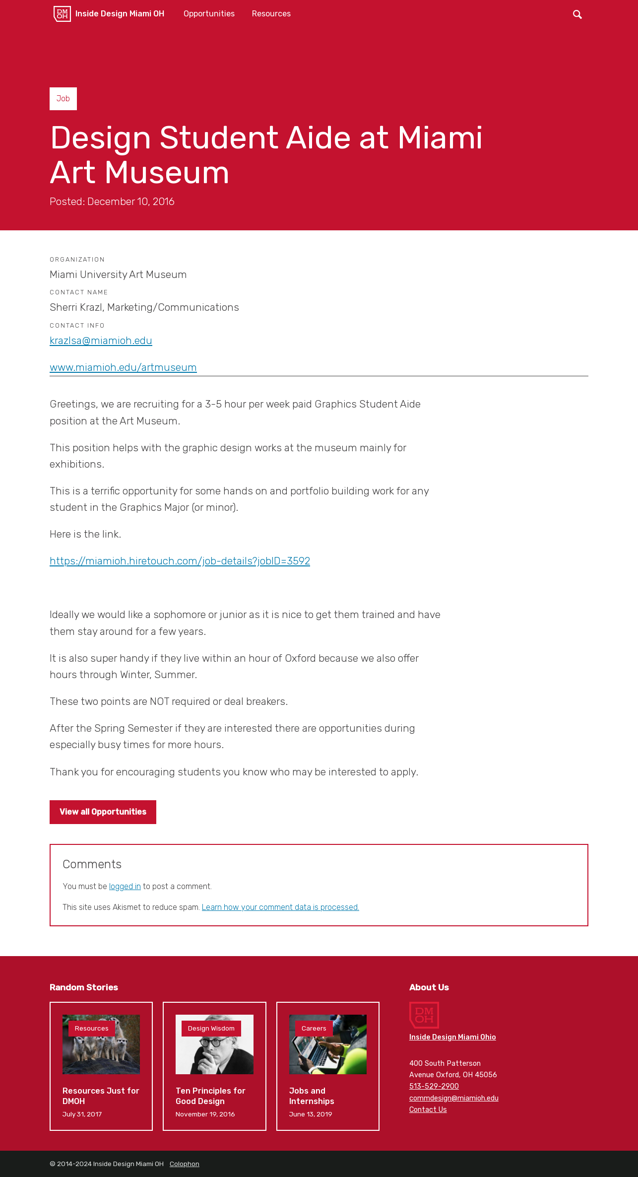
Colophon (184, 1164)
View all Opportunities (103, 812)
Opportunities (209, 13)
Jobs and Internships (328, 1066)
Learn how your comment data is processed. (280, 907)
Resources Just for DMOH (101, 1066)
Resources (271, 13)
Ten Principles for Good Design (214, 1066)
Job (63, 98)
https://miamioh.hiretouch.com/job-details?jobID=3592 (180, 561)
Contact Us (428, 1110)
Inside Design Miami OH (119, 13)
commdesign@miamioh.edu (454, 1098)
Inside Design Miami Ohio (452, 1037)
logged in (125, 886)
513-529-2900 (434, 1086)
